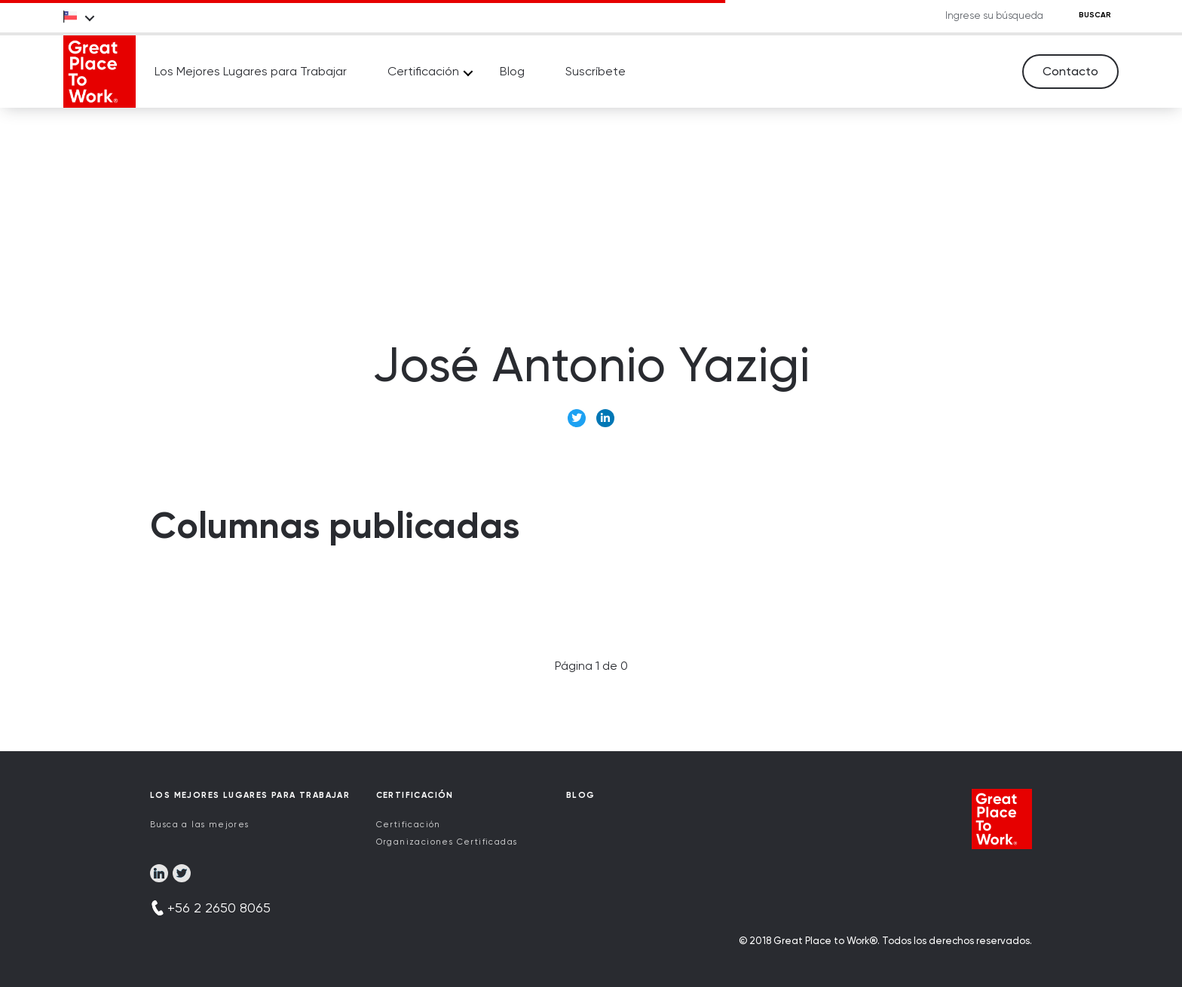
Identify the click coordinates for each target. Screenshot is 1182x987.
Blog (512, 71)
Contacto (1070, 71)
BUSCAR (1095, 15)
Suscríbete (595, 71)
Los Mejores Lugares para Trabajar (251, 71)
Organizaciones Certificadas (447, 842)
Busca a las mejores (200, 825)
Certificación (423, 71)
